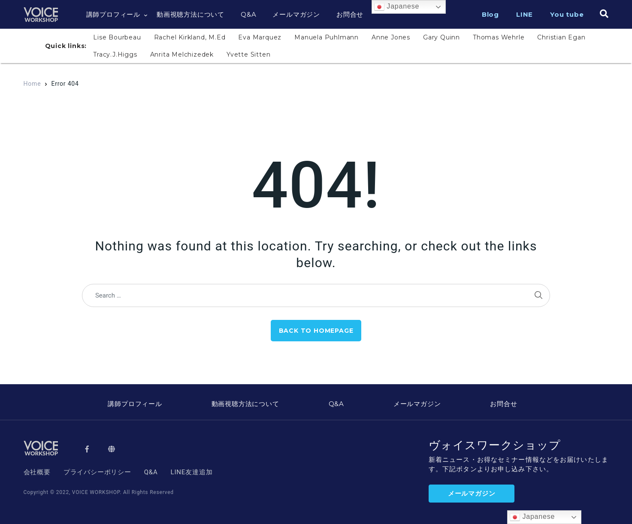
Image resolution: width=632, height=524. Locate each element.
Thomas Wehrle (498, 37)
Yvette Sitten (248, 54)
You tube (567, 14)
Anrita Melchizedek (182, 54)
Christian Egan (561, 37)
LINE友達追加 (192, 472)
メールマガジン (296, 14)
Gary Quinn (441, 37)
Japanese (396, 7)
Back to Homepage (316, 330)
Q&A (248, 14)
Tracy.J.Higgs (115, 54)
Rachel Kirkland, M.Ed (190, 37)
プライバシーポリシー (97, 472)
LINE (524, 14)
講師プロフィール (113, 14)
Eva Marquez (259, 37)
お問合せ (349, 14)
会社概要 (37, 472)
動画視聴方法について (190, 14)
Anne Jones (391, 37)
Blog (490, 14)
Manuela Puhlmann (326, 37)
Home (32, 83)
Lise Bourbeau (117, 37)
